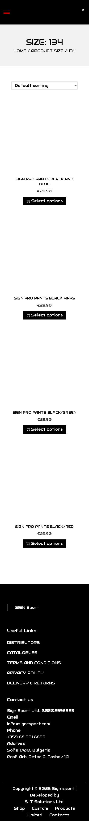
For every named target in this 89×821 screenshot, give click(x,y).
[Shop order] (44, 85)
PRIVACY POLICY (25, 673)
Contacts (59, 815)
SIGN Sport (27, 607)
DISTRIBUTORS (23, 642)
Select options (44, 200)
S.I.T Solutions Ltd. (44, 801)
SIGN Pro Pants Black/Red (44, 527)
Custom (40, 808)
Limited (34, 815)
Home (19, 51)
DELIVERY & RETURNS (31, 683)
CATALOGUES (22, 652)
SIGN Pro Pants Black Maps (44, 298)
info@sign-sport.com (28, 723)
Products (65, 808)
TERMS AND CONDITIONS (34, 662)
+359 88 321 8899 (26, 737)
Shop (19, 808)
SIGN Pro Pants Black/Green (44, 412)
